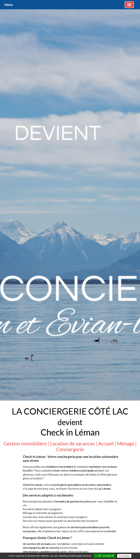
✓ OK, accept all (104, 555)
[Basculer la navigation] (129, 4)
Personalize (124, 556)
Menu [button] (8, 5)
